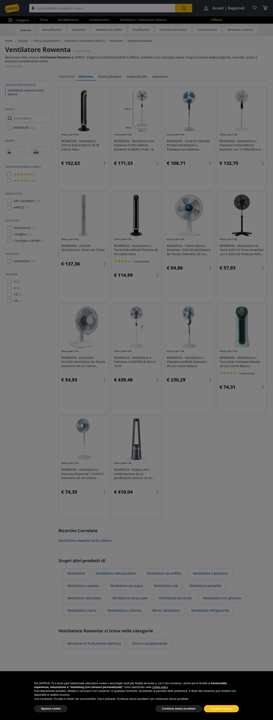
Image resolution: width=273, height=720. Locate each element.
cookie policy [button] (160, 697)
